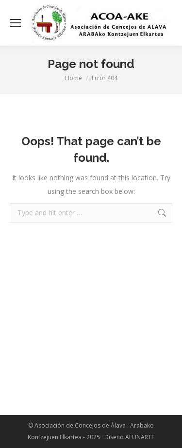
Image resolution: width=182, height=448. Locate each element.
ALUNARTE (139, 437)
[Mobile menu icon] (15, 23)
